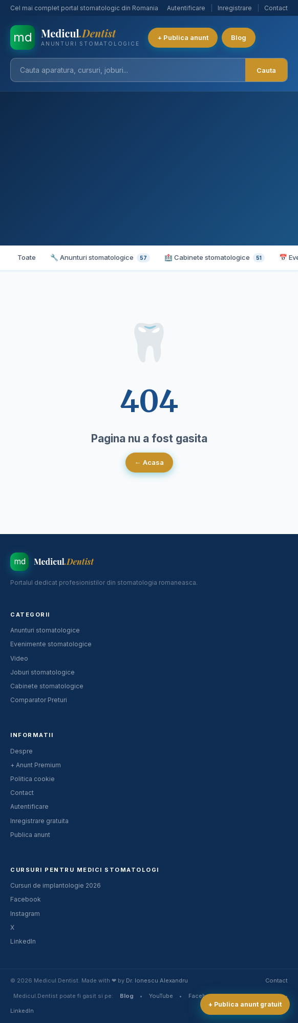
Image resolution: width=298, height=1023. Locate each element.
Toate (26, 257)
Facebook (25, 899)
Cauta (266, 70)
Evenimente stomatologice (51, 644)
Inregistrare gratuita (39, 821)
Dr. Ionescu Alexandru (157, 980)
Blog (238, 37)
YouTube (161, 995)
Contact (276, 8)
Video (19, 658)
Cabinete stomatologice (46, 686)
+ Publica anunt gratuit (245, 1004)
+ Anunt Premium (35, 765)
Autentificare (186, 8)
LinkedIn (23, 941)
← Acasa (149, 462)
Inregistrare (235, 8)
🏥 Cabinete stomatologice (214, 257)
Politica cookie (32, 779)
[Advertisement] (149, 168)
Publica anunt (30, 834)
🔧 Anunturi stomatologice (100, 257)
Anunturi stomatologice (45, 630)
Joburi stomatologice (42, 672)
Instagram (25, 913)
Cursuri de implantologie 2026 (55, 885)
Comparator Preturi (38, 700)
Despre (21, 751)
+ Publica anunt (182, 37)
